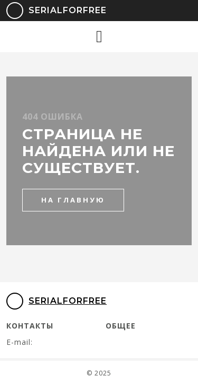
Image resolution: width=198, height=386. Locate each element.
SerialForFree (49, 10)
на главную (73, 200)
